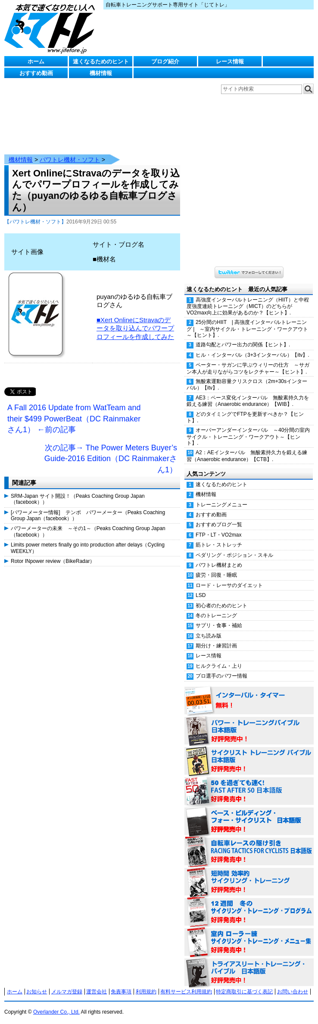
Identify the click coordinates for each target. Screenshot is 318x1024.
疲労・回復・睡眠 (216, 566)
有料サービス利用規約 (186, 983)
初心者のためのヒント (221, 597)
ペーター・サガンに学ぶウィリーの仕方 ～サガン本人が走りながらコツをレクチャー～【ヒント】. (248, 359)
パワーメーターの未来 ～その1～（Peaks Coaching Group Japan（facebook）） (88, 523)
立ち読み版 (208, 627)
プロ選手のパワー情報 (221, 667)
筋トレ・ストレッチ (219, 536)
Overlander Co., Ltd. (56, 1003)
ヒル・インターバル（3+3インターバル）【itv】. (252, 346)
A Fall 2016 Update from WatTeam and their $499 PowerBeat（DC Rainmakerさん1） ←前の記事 (74, 410)
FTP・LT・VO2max (218, 526)
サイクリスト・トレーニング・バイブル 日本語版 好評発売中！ (249, 753)
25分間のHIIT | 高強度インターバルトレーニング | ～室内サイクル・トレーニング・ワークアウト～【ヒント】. (247, 320)
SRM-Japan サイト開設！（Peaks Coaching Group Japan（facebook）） (78, 490)
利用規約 (146, 983)
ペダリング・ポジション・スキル (234, 546)
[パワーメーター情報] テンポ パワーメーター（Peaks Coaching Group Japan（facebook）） (88, 507)
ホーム (36, 61)
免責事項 (121, 983)
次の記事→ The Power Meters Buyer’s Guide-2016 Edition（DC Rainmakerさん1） (110, 450)
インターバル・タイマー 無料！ (249, 692)
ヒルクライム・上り (219, 657)
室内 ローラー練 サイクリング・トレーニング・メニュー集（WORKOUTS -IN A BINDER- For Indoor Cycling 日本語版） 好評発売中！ (249, 934)
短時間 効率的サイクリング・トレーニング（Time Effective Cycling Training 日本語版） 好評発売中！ (249, 873)
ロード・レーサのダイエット (229, 577)
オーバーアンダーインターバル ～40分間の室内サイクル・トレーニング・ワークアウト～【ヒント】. (248, 427)
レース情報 (230, 61)
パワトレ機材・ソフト (70, 151)
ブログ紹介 (165, 61)
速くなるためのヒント (101, 61)
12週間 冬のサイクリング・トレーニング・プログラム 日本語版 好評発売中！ (249, 904)
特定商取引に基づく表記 (244, 983)
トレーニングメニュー (221, 496)
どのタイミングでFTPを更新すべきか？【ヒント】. (245, 408)
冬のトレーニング (216, 607)
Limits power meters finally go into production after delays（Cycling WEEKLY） (88, 539)
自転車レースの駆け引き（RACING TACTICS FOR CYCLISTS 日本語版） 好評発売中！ (249, 843)
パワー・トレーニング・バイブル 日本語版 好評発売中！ (249, 722)
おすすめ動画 (36, 73)
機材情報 (101, 73)
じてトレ (51, 28)
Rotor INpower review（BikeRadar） (53, 553)
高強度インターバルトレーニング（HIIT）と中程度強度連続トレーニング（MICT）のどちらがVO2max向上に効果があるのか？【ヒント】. (248, 297)
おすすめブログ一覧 (219, 516)
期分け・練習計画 (216, 637)
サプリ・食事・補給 (219, 617)
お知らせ (36, 983)
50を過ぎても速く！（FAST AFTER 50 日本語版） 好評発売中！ (249, 783)
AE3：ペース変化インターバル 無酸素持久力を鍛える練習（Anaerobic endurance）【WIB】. (248, 392)
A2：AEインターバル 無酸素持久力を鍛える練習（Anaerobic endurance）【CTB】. (247, 447)
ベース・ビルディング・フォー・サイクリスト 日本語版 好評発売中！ (249, 813)
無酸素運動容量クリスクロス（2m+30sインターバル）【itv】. (247, 376)
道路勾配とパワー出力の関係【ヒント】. (243, 336)
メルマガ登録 (66, 983)
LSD (201, 587)
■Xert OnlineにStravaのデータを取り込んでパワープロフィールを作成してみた (135, 320)
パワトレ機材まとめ (219, 556)
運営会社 (96, 983)
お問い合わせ (292, 983)
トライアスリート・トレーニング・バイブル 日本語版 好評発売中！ (249, 964)
